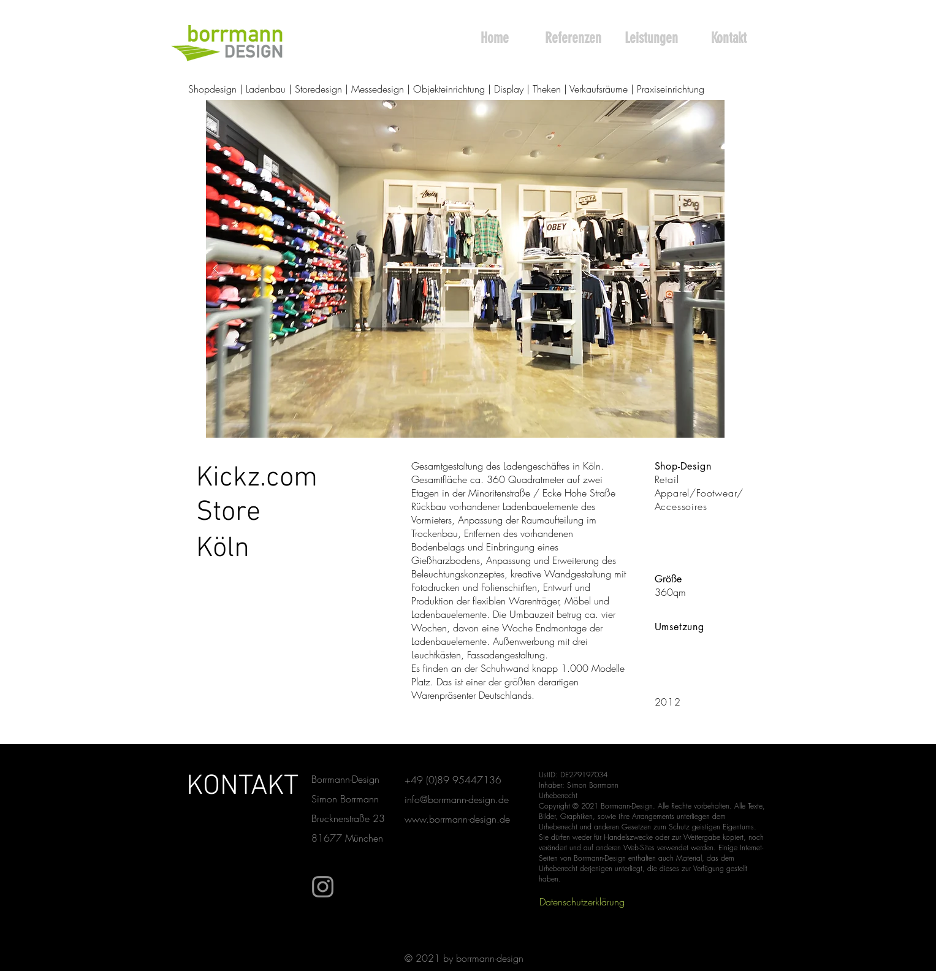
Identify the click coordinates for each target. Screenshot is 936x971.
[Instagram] (322, 886)
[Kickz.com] (257, 478)
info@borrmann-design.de (457, 799)
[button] (465, 269)
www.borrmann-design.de (457, 819)
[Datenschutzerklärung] (582, 901)
